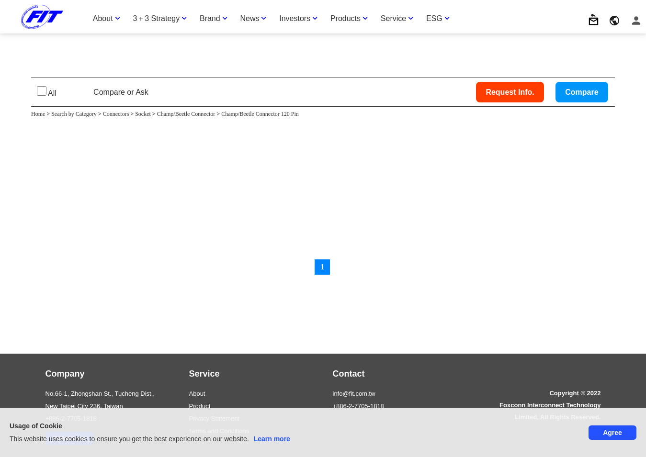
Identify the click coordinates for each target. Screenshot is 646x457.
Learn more (272, 439)
